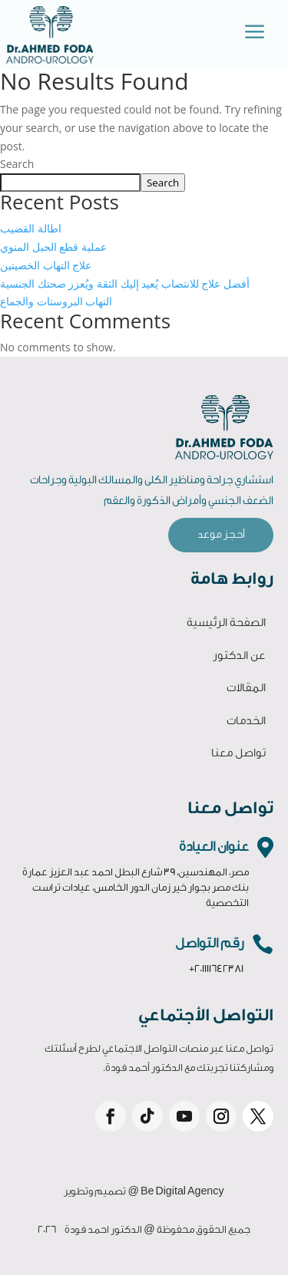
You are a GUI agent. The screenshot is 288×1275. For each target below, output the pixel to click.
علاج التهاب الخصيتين (45, 265)
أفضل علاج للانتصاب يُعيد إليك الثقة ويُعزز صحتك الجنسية (125, 283)
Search (17, 163)
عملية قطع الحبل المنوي (53, 246)
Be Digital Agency (182, 1191)
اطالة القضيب (30, 228)
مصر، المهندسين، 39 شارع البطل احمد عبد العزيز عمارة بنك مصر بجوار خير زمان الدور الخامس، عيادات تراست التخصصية (135, 887)
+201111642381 (216, 968)
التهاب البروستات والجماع (56, 301)
